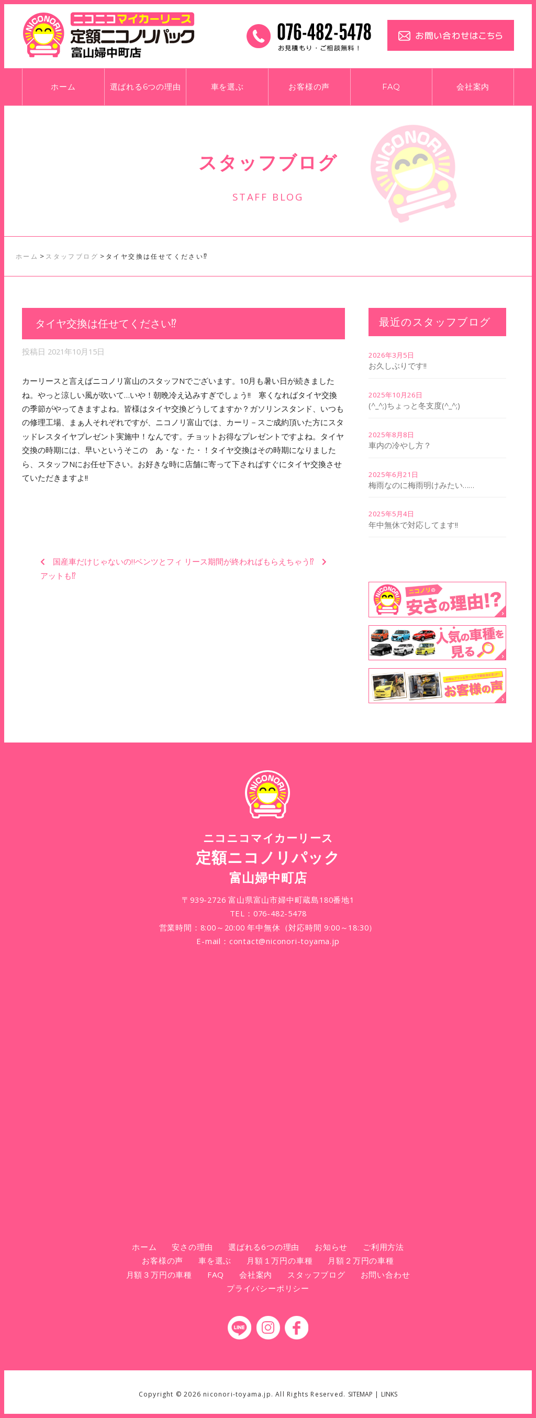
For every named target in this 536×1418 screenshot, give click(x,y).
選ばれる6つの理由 (145, 87)
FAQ (391, 87)
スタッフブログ (316, 1274)
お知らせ (331, 1247)
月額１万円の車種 (279, 1260)
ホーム (63, 87)
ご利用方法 (383, 1247)
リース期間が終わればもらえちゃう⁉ (249, 561)
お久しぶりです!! (397, 365)
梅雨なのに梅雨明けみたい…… (421, 485)
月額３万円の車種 (159, 1274)
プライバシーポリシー (268, 1288)
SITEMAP (360, 1394)
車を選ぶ (227, 87)
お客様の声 (309, 87)
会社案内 (472, 87)
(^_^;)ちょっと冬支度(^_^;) (414, 405)
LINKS (389, 1394)
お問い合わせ (385, 1274)
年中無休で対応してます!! (413, 524)
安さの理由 (192, 1247)
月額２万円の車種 (361, 1260)
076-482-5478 (280, 913)
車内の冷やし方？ (399, 445)
